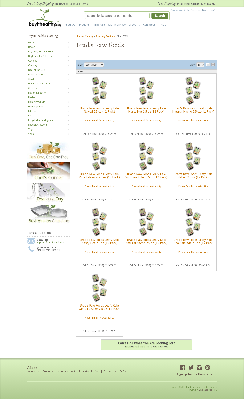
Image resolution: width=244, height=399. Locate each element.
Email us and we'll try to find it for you (146, 344)
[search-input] (117, 15)
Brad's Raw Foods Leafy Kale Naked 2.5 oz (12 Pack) (99, 109)
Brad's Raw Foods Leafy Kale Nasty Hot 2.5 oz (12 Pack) (146, 109)
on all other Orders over (187, 4)
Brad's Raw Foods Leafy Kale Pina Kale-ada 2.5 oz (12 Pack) (99, 175)
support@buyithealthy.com (51, 242)
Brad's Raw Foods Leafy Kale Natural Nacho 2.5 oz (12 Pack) (193, 109)
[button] (127, 15)
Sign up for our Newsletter (195, 374)
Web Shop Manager (207, 390)
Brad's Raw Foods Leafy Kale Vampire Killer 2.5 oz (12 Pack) (146, 175)
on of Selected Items (57, 4)
